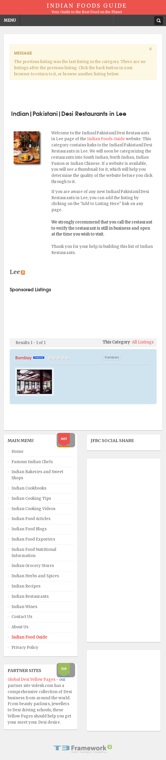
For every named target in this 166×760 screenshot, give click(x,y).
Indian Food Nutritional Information (33, 552)
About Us (19, 626)
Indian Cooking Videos (33, 508)
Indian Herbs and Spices (35, 575)
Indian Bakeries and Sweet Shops (37, 474)
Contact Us (21, 616)
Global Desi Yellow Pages (32, 679)
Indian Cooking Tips (31, 498)
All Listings (143, 342)
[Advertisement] (83, 94)
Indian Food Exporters (33, 539)
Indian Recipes (25, 586)
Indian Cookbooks (28, 488)
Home (17, 451)
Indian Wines (24, 606)
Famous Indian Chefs (32, 461)
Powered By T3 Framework (83, 749)
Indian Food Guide (29, 637)
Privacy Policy (24, 647)
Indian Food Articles (30, 518)
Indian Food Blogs (29, 529)
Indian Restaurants (30, 596)
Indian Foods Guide (106, 138)
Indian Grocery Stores (32, 565)
